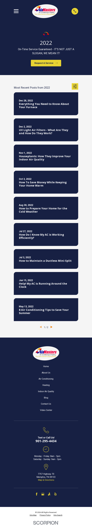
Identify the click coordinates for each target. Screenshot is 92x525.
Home (46, 366)
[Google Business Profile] (42, 494)
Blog (46, 397)
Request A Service (46, 63)
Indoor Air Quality (46, 391)
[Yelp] (55, 494)
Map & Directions (46, 480)
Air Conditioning (46, 379)
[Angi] (49, 494)
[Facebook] (36, 494)
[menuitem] (33, 515)
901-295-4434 (46, 441)
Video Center (46, 410)
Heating (46, 385)
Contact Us (46, 404)
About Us (46, 372)
